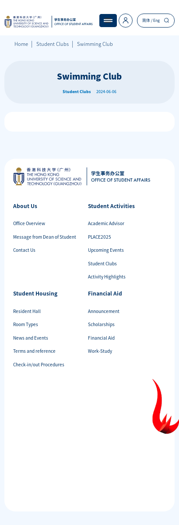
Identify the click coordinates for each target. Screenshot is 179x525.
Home (21, 44)
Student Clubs (52, 44)
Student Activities (111, 206)
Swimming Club (95, 44)
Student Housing (35, 293)
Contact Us (24, 250)
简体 (146, 20)
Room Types (25, 324)
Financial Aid (105, 293)
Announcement (103, 311)
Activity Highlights (107, 276)
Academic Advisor (106, 223)
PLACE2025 (99, 236)
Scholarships (101, 324)
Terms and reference (34, 351)
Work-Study (100, 351)
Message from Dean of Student (44, 236)
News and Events (30, 337)
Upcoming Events (106, 250)
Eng (156, 20)
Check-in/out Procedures (38, 364)
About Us (25, 206)
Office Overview (29, 223)
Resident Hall (27, 311)
